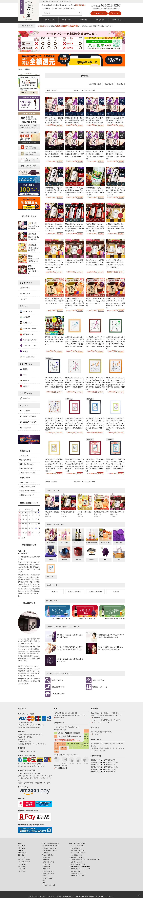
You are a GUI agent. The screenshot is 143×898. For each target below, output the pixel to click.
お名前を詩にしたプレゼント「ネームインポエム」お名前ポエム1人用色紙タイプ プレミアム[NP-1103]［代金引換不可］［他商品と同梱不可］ (74, 341)
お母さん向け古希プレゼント (88, 618)
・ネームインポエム (47, 878)
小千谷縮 (24, 380)
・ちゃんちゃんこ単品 (47, 873)
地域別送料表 (59, 718)
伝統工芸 (26, 364)
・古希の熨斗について (75, 862)
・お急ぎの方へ (45, 852)
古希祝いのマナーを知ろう (76, 857)
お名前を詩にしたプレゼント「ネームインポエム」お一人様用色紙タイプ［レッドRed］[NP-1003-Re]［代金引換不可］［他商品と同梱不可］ (95, 341)
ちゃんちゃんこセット (29, 339)
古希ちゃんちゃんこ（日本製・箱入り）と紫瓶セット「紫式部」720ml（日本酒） (115, 120)
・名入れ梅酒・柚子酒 (47, 862)
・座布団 (43, 875)
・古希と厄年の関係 (74, 871)
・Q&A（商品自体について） (77, 850)
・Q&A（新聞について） (76, 848)
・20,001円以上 (22, 864)
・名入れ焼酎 (45, 859)
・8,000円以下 (22, 857)
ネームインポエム (27, 357)
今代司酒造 (25, 398)
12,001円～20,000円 (95, 592)
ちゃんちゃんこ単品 (28, 345)
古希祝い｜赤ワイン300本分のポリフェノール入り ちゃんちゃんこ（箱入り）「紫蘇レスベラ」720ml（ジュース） (115, 303)
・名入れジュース (46, 866)
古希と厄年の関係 (98, 680)
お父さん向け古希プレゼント (61, 618)
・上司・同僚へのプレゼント (49, 850)
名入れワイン (26, 322)
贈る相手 (26, 282)
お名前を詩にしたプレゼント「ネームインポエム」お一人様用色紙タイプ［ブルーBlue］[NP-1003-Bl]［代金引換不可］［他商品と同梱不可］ (54, 382)
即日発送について (69, 8)
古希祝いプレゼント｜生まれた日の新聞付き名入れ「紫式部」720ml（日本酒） (74, 120)
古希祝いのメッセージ (26, 495)
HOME (20, 843)
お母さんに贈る (67, 20)
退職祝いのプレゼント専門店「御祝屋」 (104, 772)
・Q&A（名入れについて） (76, 845)
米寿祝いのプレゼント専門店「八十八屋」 (104, 767)
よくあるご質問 (56, 8)
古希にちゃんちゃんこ (99, 687)
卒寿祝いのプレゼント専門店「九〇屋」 (104, 769)
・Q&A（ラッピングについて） (78, 852)
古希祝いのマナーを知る (27, 482)
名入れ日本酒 (26, 311)
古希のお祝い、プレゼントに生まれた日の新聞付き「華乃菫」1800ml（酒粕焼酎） (54, 154)
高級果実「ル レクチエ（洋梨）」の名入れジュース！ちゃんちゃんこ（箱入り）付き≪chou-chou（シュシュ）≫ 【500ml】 (54, 264)
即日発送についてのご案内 (28, 92)
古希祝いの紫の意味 (57, 693)
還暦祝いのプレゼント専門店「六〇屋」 (104, 760)
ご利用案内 (46, 8)
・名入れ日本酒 (45, 857)
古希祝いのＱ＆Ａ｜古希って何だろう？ (80, 866)
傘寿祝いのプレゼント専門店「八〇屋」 (104, 765)
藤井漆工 (24, 386)
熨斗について (96, 734)
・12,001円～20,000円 (24, 862)
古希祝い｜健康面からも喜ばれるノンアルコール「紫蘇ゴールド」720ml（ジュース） (54, 301)
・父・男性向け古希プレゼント (50, 845)
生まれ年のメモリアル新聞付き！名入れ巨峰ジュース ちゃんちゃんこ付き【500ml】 (95, 262)
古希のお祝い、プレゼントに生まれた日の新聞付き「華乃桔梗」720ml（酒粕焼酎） (74, 154)
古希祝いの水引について (27, 491)
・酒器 (43, 882)
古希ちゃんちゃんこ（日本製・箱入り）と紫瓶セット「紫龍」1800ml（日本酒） (95, 120)
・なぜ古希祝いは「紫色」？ (77, 873)
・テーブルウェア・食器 (48, 885)
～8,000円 (54, 592)
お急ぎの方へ (100, 20)
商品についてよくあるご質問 (77, 843)
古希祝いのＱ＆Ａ (57, 680)
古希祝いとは (23, 456)
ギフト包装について (98, 718)
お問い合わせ (116, 20)
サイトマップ (21, 845)
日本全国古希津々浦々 (58, 687)
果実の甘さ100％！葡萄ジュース (33, 271)
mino (23, 374)
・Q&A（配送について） (76, 855)
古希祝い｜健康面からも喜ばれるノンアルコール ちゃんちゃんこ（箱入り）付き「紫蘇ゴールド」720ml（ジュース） (74, 303)
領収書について (22, 852)
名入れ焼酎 (25, 317)
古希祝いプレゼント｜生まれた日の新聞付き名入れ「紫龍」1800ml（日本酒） (54, 120)
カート (114, 13)
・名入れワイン (45, 864)
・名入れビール (45, 868)
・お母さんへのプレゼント (48, 848)
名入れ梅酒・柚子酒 (28, 328)
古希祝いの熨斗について (27, 486)
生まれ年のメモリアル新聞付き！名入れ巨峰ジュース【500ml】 (74, 262)
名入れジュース (26, 334)
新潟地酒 (26, 393)
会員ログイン (99, 13)
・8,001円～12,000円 (24, 859)
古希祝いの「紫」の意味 (27, 472)
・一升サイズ (21, 868)
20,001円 (116, 592)
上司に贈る (83, 20)
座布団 (24, 351)
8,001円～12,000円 (74, 592)
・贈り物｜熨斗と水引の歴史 (77, 864)
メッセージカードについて (100, 722)
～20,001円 (25, 427)
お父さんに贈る (50, 20)
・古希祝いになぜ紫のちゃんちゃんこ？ (80, 868)
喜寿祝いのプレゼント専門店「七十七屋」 (104, 762)
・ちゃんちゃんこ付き (47, 871)
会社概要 (20, 850)
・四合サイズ (21, 871)
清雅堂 (24, 369)
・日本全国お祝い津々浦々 (76, 875)
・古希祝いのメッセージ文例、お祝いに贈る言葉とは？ (84, 859)
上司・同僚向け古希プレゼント (115, 618)
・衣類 (43, 880)
